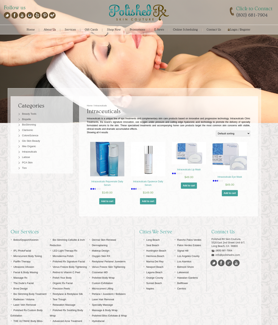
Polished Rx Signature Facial (67, 269)
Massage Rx (19, 285)
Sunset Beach (152, 291)
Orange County (153, 285)
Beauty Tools (29, 113)
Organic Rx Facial (61, 291)
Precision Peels (60, 296)
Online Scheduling (185, 29)
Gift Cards (91, 29)
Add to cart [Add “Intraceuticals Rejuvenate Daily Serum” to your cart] (107, 201)
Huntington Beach (154, 258)
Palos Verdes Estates (187, 253)
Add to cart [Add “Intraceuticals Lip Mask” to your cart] (189, 185)
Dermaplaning (98, 253)
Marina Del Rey (153, 269)
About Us (50, 29)
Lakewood (181, 280)
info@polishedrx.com (225, 263)
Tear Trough (58, 307)
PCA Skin (27, 162)
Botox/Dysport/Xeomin (24, 247)
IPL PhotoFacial (21, 258)
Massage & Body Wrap (103, 318)
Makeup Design (99, 258)
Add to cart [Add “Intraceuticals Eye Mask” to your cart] (230, 193)
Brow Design (19, 296)
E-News (159, 29)
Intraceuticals (29, 151)
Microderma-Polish (62, 264)
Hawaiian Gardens (186, 285)
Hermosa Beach (153, 264)
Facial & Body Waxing (24, 280)
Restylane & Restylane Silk (66, 301)
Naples (148, 296)
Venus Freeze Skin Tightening (107, 274)
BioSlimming (29, 124)
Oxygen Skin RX (99, 264)
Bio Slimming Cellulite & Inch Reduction (67, 250)
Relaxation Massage (62, 312)
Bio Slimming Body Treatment (29, 301)
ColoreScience (30, 135)
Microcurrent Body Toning (26, 264)
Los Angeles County (187, 264)
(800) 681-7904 (221, 258)
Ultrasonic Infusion (22, 274)
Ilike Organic (29, 146)
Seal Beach (151, 253)
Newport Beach (153, 274)
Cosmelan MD (98, 280)
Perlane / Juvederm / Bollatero (107, 301)
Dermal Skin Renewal (102, 247)
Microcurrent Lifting (101, 296)
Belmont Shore (184, 274)
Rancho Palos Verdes (187, 247)
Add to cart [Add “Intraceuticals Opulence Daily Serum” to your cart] (148, 201)
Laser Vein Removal (23, 312)
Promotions (137, 29)
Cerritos (180, 296)
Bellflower (181, 291)
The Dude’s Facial (22, 291)
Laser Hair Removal (101, 307)
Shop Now (114, 29)
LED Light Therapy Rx (63, 258)
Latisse (26, 157)
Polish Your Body (61, 285)
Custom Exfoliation (101, 291)
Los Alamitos (183, 269)
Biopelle (26, 119)
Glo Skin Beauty (31, 140)
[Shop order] (233, 133)
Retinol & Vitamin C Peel (65, 280)
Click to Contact (254, 8)
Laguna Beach (152, 280)
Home (31, 29)
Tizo (24, 167)
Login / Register (240, 29)
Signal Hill (181, 258)
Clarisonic (27, 130)
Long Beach (151, 247)
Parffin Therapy (21, 269)
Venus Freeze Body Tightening (68, 274)
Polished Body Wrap (102, 285)
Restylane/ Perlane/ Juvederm (107, 269)
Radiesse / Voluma (22, 307)
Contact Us (214, 29)
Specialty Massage (101, 312)
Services (70, 29)
